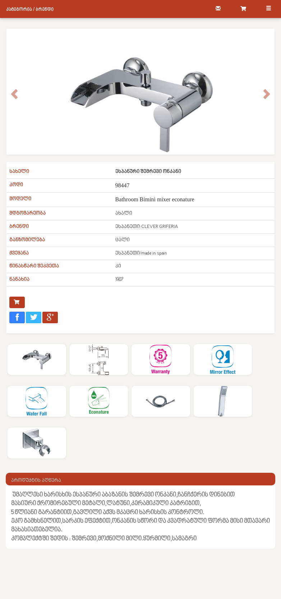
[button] (13, 104)
